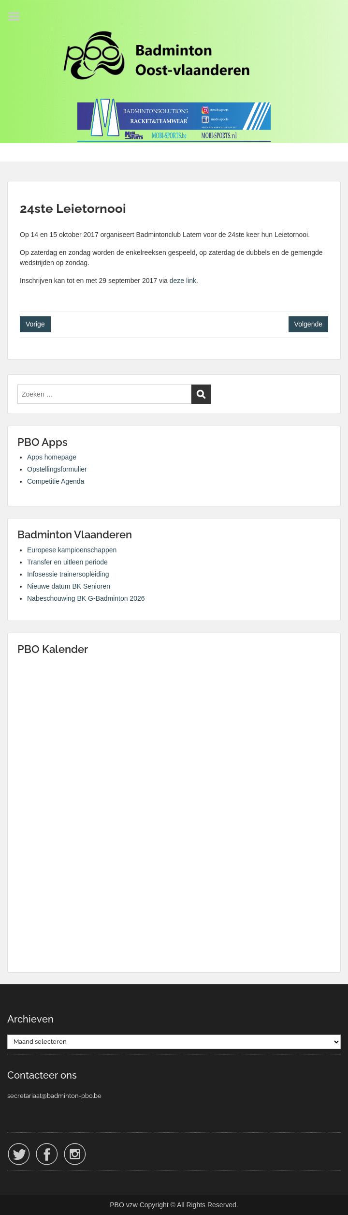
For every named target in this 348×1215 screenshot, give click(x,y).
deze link (183, 280)
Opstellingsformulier (57, 469)
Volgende (308, 324)
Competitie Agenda (55, 481)
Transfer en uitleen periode (67, 562)
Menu (17, 16)
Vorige (35, 324)
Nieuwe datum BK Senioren (68, 586)
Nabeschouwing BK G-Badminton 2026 (86, 598)
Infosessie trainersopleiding (68, 574)
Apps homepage (51, 457)
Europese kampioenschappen (71, 550)
